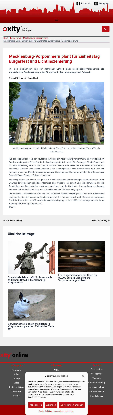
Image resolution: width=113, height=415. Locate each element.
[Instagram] (101, 3)
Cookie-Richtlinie (45, 411)
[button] (83, 376)
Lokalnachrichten (96, 387)
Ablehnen (51, 405)
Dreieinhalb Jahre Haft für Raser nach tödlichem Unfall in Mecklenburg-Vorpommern (30, 280)
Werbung (96, 378)
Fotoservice (96, 369)
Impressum (69, 411)
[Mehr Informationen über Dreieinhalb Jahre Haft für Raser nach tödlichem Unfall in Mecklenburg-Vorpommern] (31, 257)
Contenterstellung (96, 382)
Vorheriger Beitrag (12, 221)
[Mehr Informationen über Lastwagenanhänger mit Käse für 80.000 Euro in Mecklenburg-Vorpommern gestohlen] (81, 256)
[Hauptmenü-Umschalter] (56, 20)
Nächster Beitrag (101, 221)
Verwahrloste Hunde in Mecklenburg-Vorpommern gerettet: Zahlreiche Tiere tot (31, 326)
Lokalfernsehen (96, 391)
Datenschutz (59, 411)
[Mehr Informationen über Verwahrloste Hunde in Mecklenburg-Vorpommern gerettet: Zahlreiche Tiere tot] (31, 305)
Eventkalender (96, 396)
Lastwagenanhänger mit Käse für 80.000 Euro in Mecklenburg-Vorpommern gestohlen (77, 278)
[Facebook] (83, 3)
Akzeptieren (36, 405)
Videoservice (96, 374)
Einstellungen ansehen (71, 405)
